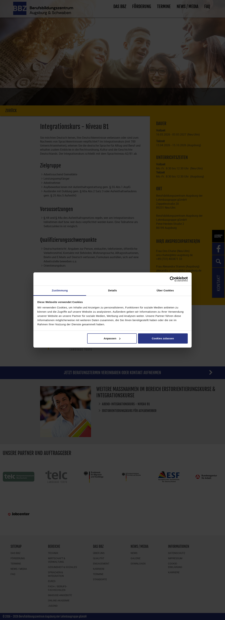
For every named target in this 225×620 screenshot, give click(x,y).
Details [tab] (112, 290)
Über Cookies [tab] (165, 290)
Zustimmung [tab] (60, 290)
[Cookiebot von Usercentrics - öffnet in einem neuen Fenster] (172, 279)
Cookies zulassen (163, 338)
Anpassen (112, 338)
